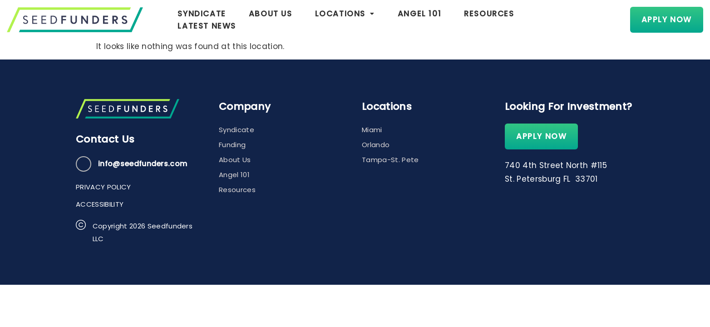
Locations (345, 19)
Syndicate (202, 19)
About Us (270, 19)
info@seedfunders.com (142, 164)
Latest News (566, 19)
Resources (489, 19)
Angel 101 (419, 19)
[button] (345, 20)
